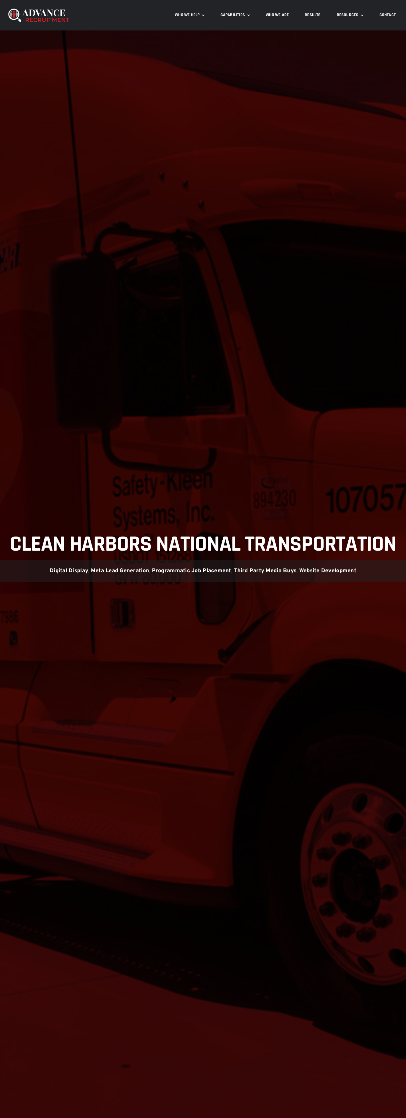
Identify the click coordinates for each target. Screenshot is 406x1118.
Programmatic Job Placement (191, 570)
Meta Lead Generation (120, 570)
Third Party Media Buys (265, 570)
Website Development (327, 570)
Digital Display (69, 570)
